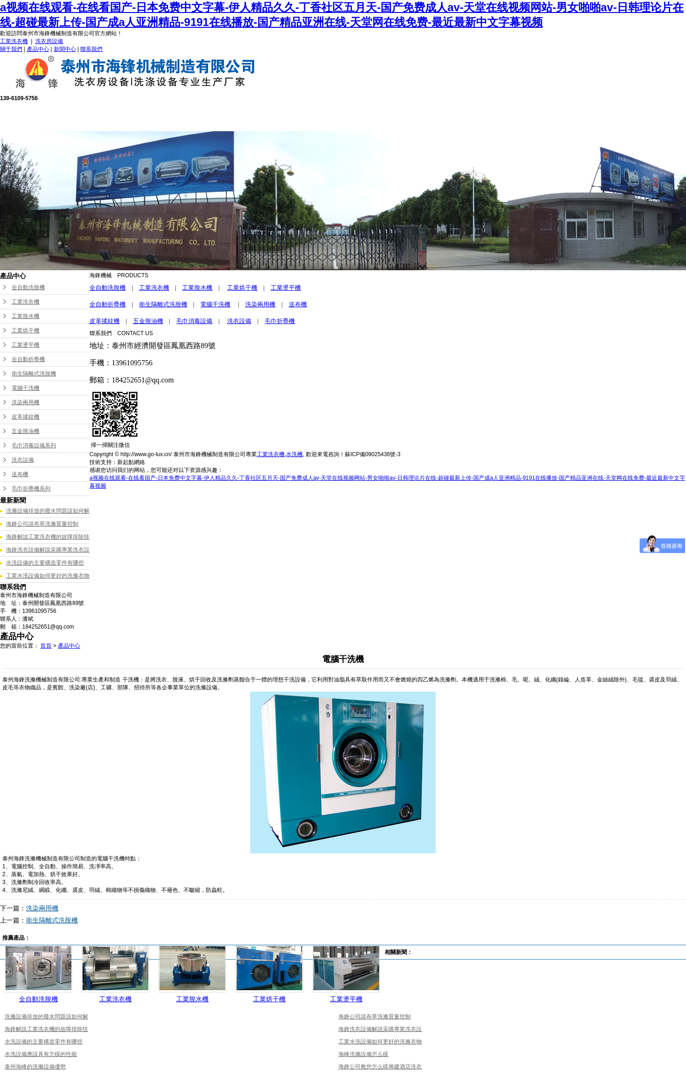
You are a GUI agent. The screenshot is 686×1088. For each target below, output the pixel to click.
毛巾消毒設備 (194, 321)
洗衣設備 (23, 460)
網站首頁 (117, 116)
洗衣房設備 (49, 41)
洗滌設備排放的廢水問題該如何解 (47, 511)
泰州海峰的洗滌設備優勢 (35, 1066)
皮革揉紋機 (25, 417)
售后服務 (309, 116)
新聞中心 (65, 49)
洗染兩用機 (25, 402)
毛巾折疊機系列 (31, 488)
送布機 (20, 474)
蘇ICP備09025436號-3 (372, 454)
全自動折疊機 (28, 359)
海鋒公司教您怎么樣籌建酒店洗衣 (380, 1066)
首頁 (45, 646)
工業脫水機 (25, 316)
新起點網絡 (131, 462)
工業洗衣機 (14, 41)
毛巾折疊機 (280, 321)
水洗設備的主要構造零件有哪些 (45, 563)
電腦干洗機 (25, 388)
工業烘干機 (25, 330)
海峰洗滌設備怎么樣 (363, 1054)
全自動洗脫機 (28, 287)
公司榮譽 (373, 116)
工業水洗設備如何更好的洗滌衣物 (47, 576)
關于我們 (11, 49)
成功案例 (437, 116)
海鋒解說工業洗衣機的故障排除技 (47, 537)
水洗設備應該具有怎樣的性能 (41, 1054)
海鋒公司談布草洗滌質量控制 (42, 524)
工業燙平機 (25, 345)
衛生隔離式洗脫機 (34, 373)
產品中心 (38, 49)
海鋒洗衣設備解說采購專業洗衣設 (47, 550)
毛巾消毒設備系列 (34, 445)
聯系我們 (91, 49)
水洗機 (294, 454)
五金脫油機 (25, 431)
